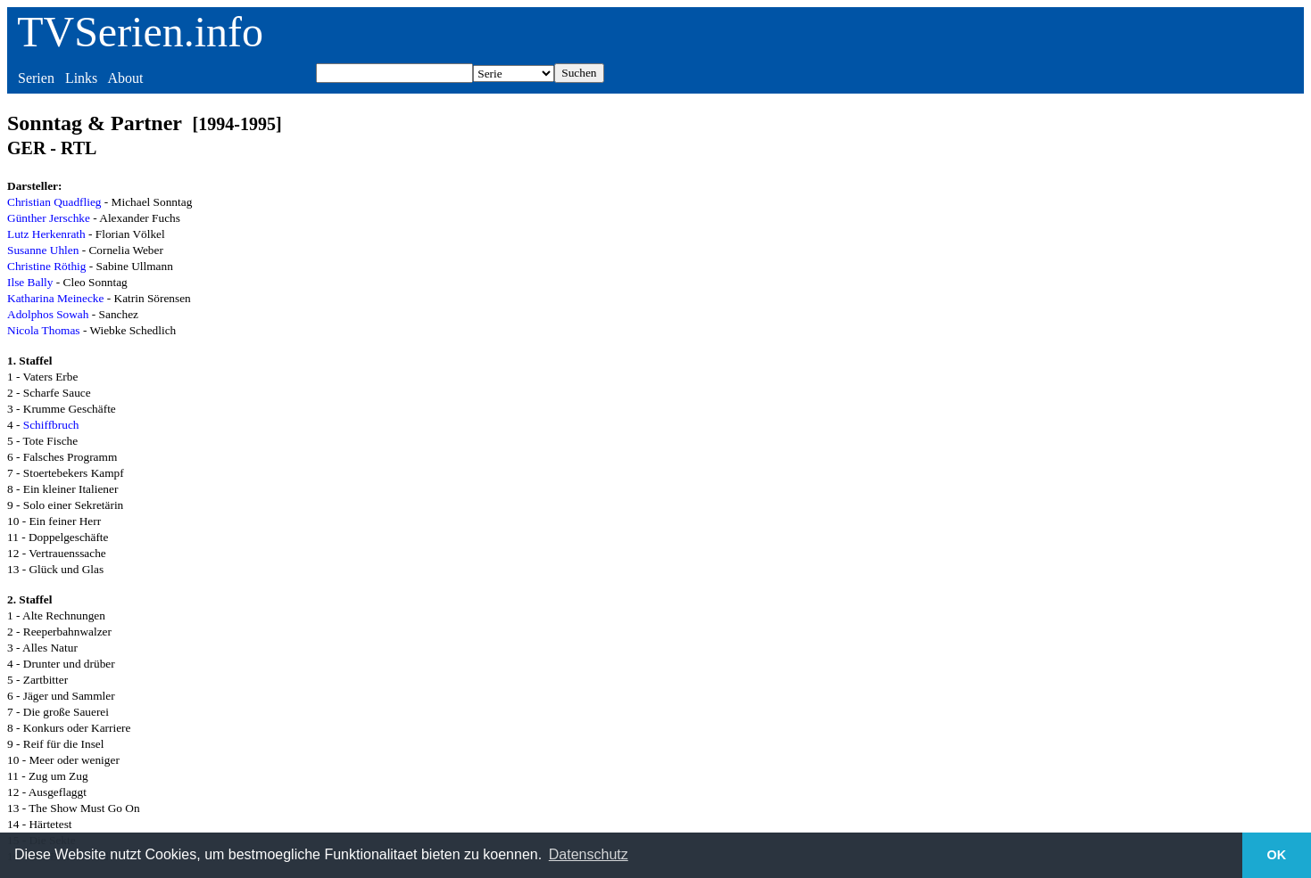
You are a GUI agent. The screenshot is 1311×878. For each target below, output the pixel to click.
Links (81, 78)
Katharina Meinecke (55, 298)
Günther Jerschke (48, 218)
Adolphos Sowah (47, 314)
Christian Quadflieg (54, 202)
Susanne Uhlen (43, 250)
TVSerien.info (140, 31)
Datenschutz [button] (588, 854)
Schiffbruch (51, 424)
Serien (36, 78)
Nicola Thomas (43, 330)
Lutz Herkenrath (46, 234)
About (125, 78)
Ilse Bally (30, 282)
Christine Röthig (47, 266)
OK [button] (1277, 855)
